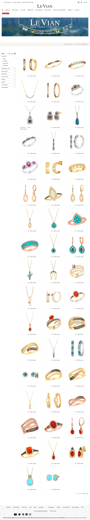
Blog (35, 507)
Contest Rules (66, 507)
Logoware (40, 507)
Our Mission (51, 507)
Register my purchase (28, 2)
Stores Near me (7, 2)
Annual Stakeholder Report (40, 511)
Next (83, 44)
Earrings (4, 61)
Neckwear (5, 63)
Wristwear (5, 65)
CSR (82, 507)
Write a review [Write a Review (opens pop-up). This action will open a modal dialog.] (33, 75)
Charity (58, 507)
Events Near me (17, 2)
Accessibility (16, 507)
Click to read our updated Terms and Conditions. (76, 517)
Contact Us (24, 507)
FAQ (30, 507)
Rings (4, 58)
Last (86, 44)
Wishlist (8, 507)
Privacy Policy (75, 507)
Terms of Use (53, 511)
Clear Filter (10, 53)
